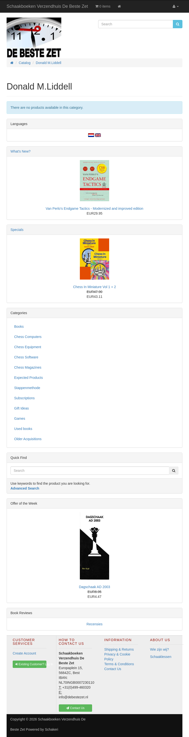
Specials (16, 230)
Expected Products (28, 378)
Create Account (24, 653)
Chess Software (26, 357)
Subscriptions (24, 398)
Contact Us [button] (75, 708)
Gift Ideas (21, 408)
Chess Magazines (27, 367)
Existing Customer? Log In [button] (30, 664)
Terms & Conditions (119, 664)
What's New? (20, 151)
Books (19, 326)
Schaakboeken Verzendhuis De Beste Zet (47, 6)
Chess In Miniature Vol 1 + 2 (94, 287)
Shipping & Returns (119, 649)
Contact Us (112, 669)
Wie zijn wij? (159, 649)
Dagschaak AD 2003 (94, 587)
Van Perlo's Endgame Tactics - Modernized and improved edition (94, 208)
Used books (23, 429)
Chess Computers (28, 337)
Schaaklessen (160, 657)
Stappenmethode (27, 388)
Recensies (94, 624)
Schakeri (51, 729)
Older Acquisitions (28, 439)
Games (19, 418)
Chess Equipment (27, 347)
